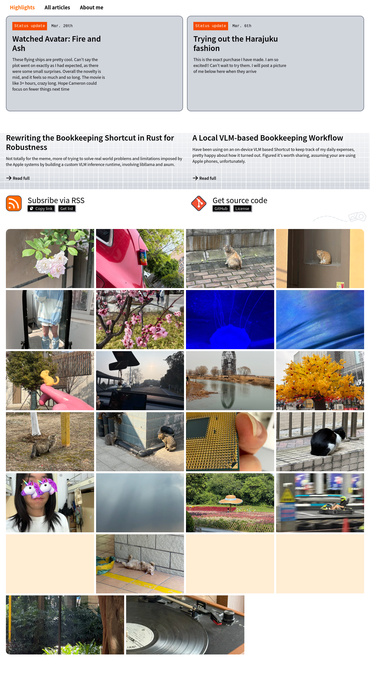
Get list (66, 208)
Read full (18, 178)
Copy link (41, 208)
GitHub (221, 208)
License (242, 208)
